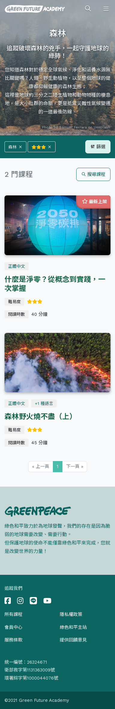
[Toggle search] (88, 9)
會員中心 (14, 627)
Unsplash (102, 127)
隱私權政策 (71, 614)
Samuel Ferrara (73, 127)
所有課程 (14, 614)
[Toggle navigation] (106, 9)
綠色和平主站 (73, 627)
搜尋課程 (93, 174)
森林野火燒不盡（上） (41, 416)
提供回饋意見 (73, 640)
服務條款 (14, 640)
